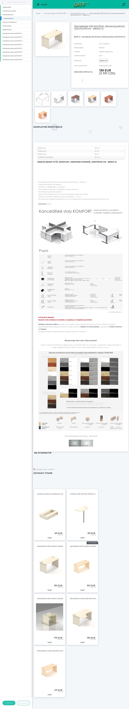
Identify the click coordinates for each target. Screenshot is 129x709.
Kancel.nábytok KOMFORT (16, 2)
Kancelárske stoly (78, 13)
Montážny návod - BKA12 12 (43, 469)
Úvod (38, 13)
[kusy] (83, 80)
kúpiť (76, 80)
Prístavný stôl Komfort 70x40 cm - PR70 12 (86, 493)
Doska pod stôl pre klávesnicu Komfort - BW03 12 (56, 493)
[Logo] (80, 4)
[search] (124, 5)
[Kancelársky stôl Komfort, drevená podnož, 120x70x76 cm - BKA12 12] (52, 22)
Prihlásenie (9, 703)
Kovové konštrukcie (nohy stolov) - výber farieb (80, 436)
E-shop (42, 4)
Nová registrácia (23, 703)
